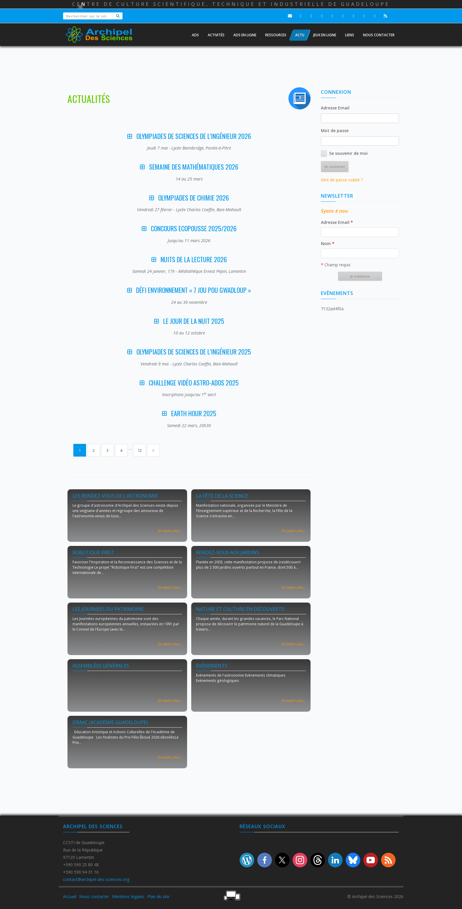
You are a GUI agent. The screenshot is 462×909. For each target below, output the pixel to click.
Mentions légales (128, 896)
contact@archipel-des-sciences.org (96, 879)
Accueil (69, 896)
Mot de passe (335, 130)
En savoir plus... (170, 530)
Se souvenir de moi (348, 153)
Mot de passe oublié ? (342, 180)
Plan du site (158, 896)
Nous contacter (94, 896)
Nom (327, 243)
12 (140, 450)
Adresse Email (335, 108)
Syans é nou (334, 210)
